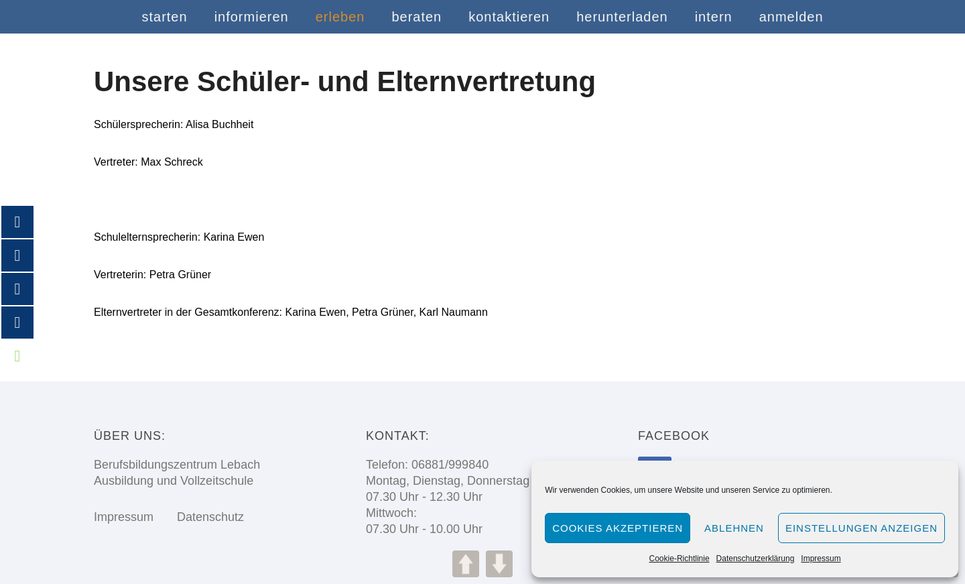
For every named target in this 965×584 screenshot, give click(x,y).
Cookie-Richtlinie (679, 558)
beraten (416, 16)
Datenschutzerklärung (755, 558)
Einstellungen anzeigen (861, 528)
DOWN (499, 563)
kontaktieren (509, 16)
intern (713, 16)
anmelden (791, 16)
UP (465, 563)
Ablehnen (734, 528)
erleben (340, 16)
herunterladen (621, 16)
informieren (251, 16)
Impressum (820, 558)
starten (164, 16)
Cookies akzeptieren (617, 528)
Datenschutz (200, 517)
